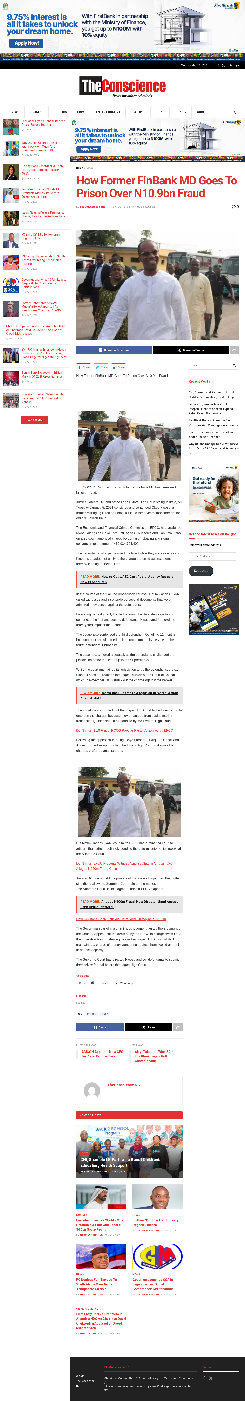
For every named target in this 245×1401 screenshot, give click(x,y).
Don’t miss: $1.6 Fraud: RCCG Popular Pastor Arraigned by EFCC (124, 730)
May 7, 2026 (112, 1235)
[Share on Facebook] (114, 350)
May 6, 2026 (168, 1294)
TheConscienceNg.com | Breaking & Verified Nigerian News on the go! (147, 1388)
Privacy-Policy (148, 1378)
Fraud (104, 1014)
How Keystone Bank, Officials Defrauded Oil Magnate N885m (121, 919)
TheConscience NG (92, 206)
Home (79, 168)
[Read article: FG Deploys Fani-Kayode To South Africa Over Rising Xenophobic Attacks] (101, 1256)
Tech (221, 112)
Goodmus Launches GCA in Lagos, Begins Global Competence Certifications (44, 283)
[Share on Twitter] (191, 350)
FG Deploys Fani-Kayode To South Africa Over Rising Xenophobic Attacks (43, 260)
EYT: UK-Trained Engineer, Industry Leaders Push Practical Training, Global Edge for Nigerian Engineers (44, 353)
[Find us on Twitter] (223, 65)
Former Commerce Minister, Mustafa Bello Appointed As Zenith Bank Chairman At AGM (42, 306)
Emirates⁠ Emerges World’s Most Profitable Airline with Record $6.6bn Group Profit (42, 193)
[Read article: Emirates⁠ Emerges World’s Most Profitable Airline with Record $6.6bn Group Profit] (101, 1196)
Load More (34, 420)
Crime (81, 112)
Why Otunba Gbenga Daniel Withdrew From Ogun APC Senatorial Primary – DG (39, 146)
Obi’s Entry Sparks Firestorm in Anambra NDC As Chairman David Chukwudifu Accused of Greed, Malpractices (35, 330)
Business (36, 112)
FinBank (91, 1014)
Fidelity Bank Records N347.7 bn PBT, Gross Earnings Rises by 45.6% (42, 169)
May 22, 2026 (117, 1171)
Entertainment (108, 112)
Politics (60, 112)
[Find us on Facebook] (218, 65)
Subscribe (201, 571)
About (108, 1378)
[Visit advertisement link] (122, 30)
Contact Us (125, 1378)
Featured (138, 112)
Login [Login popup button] (234, 65)
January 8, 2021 (121, 206)
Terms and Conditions (178, 1378)
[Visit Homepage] (122, 87)
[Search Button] (234, 112)
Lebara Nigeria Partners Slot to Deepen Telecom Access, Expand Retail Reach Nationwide (211, 408)
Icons (160, 112)
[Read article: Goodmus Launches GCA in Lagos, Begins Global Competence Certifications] (157, 1256)
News (15, 112)
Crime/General (87, 1309)
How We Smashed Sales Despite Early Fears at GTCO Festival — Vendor (43, 398)
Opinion (180, 112)
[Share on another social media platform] (234, 350)
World (202, 112)
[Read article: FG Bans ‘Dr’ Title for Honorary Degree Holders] (157, 1196)
